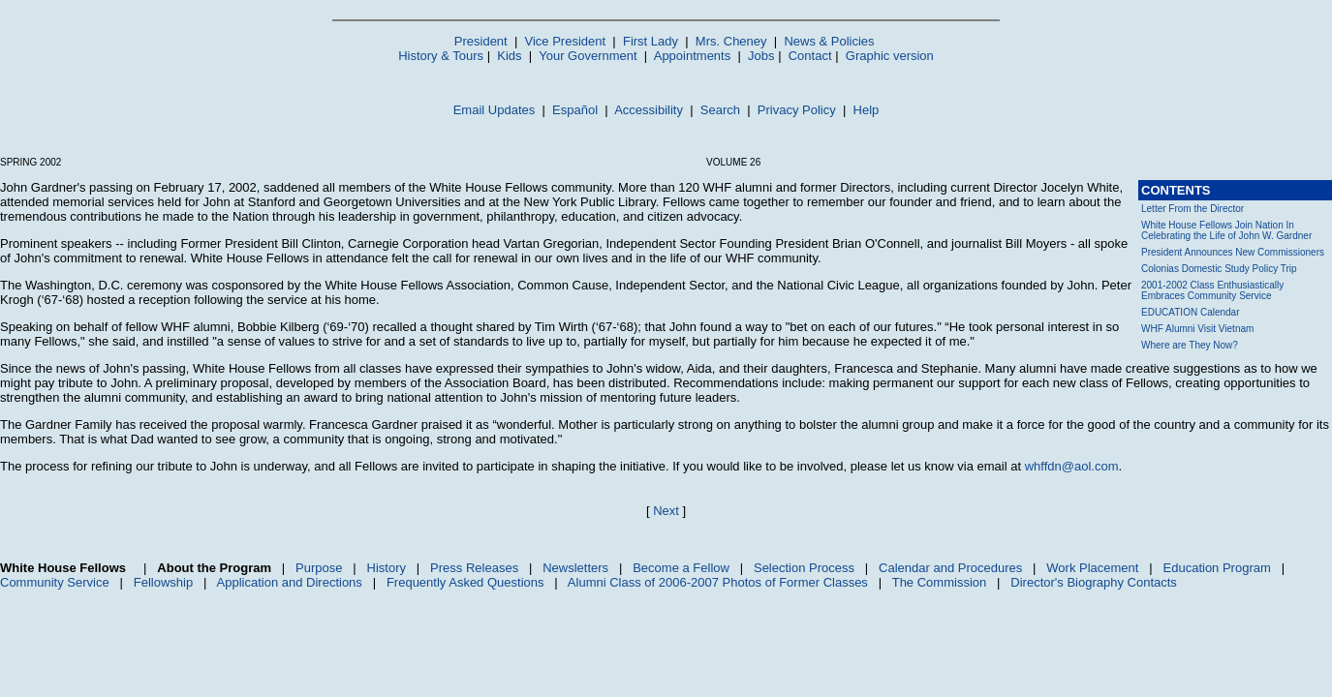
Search (720, 110)
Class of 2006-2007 (664, 582)
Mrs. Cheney (731, 41)
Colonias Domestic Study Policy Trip (1219, 268)
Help (866, 110)
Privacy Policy (797, 110)
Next (666, 510)
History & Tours (440, 55)
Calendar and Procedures (950, 568)
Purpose (318, 568)
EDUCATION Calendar (1190, 312)
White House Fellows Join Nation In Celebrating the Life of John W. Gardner (1226, 230)
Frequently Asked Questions (465, 582)
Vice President (565, 41)
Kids (509, 55)
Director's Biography (1067, 582)
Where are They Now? (1189, 345)
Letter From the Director (1192, 208)
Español (575, 110)
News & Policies (829, 41)
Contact (810, 55)
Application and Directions (289, 582)
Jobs (761, 55)
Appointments (692, 55)
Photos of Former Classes (795, 582)
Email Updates (494, 110)
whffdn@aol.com (1072, 466)
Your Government (587, 55)
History (386, 568)
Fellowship (163, 582)
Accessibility (648, 110)
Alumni (587, 582)
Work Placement (1092, 568)
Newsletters (575, 568)
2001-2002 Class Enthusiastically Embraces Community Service (1212, 290)
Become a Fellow (681, 568)
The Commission (939, 582)
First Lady (650, 41)
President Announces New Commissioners (1232, 252)
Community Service (54, 582)
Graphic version (890, 55)
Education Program (1217, 568)
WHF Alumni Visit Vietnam (1197, 328)
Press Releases (474, 568)
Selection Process (804, 568)
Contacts (1152, 582)
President (481, 41)
